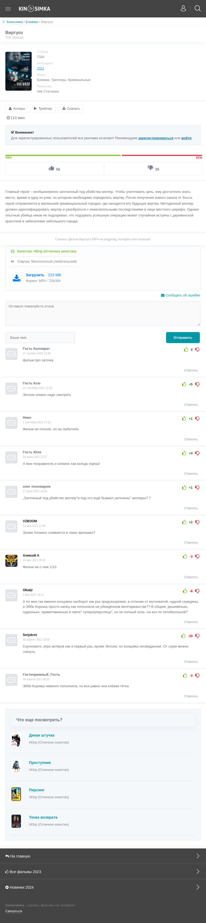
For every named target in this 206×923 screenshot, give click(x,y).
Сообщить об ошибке (180, 295)
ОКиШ (27, 590)
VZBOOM (30, 521)
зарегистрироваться (156, 138)
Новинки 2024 (103, 886)
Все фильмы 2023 (103, 871)
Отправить (183, 338)
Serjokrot (30, 635)
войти (186, 138)
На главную (103, 855)
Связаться (13, 911)
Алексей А (31, 555)
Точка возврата (43, 817)
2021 (40, 68)
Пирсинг (37, 790)
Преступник (40, 762)
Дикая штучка (41, 735)
